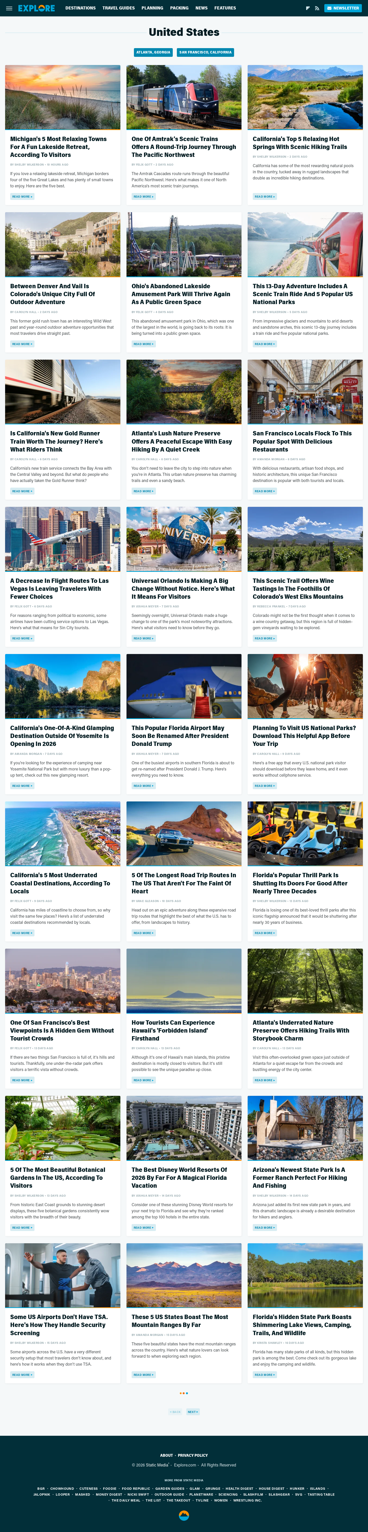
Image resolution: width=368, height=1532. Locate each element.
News (201, 8)
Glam (195, 1488)
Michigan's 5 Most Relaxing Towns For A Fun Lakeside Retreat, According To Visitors (58, 147)
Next (192, 1412)
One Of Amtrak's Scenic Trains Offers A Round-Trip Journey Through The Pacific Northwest (184, 147)
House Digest (272, 1488)
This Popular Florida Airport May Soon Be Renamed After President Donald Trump (180, 736)
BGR (41, 1488)
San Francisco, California (205, 52)
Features (225, 8)
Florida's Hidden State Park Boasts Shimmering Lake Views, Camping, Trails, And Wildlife (302, 1325)
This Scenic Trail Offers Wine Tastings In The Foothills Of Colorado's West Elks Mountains (298, 589)
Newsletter (343, 8)
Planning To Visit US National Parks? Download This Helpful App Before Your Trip (304, 736)
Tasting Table (321, 1494)
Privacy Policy (193, 1455)
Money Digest (109, 1494)
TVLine (202, 1500)
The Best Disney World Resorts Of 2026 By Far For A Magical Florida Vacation (179, 1178)
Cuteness (88, 1488)
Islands (317, 1488)
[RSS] (317, 8)
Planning (152, 8)
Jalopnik (41, 1494)
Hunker (297, 1488)
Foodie (109, 1488)
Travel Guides (118, 8)
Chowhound (62, 1488)
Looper (63, 1494)
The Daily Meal (126, 1500)
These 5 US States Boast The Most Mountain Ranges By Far (180, 1321)
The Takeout (178, 1500)
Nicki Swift (138, 1494)
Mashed (82, 1494)
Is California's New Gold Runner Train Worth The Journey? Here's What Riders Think (56, 441)
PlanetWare (201, 1494)
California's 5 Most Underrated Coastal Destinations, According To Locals (60, 883)
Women (221, 1500)
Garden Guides (169, 1488)
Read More (21, 196)
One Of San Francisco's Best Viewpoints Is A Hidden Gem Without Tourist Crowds (62, 1030)
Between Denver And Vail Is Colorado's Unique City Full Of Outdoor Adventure (52, 294)
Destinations (80, 8)
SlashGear (279, 1494)
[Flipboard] (308, 8)
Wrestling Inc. (247, 1500)
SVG (298, 1494)
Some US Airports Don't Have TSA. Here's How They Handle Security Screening (59, 1325)
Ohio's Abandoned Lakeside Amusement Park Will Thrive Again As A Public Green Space (181, 294)
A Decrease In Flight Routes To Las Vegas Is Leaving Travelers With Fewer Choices (59, 589)
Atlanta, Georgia (153, 52)
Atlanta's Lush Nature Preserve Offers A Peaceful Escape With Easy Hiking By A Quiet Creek (182, 441)
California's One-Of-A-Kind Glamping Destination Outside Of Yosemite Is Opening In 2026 (62, 736)
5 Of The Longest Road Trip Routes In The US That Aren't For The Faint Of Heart (184, 883)
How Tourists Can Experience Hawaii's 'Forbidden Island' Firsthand (173, 1030)
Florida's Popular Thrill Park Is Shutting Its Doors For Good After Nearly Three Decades (300, 883)
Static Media (157, 1464)
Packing (179, 8)
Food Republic (136, 1488)
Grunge (212, 1488)
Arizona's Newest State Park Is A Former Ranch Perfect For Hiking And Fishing (300, 1178)
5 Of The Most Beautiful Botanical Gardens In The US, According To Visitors (57, 1178)
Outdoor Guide (169, 1494)
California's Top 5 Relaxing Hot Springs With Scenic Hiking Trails (300, 143)
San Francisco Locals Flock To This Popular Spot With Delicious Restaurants (302, 441)
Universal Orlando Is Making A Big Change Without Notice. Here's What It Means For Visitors (183, 589)
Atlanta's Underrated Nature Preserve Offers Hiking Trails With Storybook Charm (301, 1030)
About (166, 1455)
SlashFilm (253, 1494)
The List (153, 1500)
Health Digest (239, 1488)
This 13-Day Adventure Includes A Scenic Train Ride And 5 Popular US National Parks (303, 294)
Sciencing (228, 1494)
